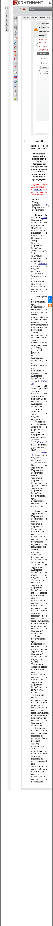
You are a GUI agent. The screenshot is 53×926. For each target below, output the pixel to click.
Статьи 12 (42, 442)
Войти (45, 68)
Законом (38, 189)
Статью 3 (42, 263)
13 (35, 444)
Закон (44, 217)
